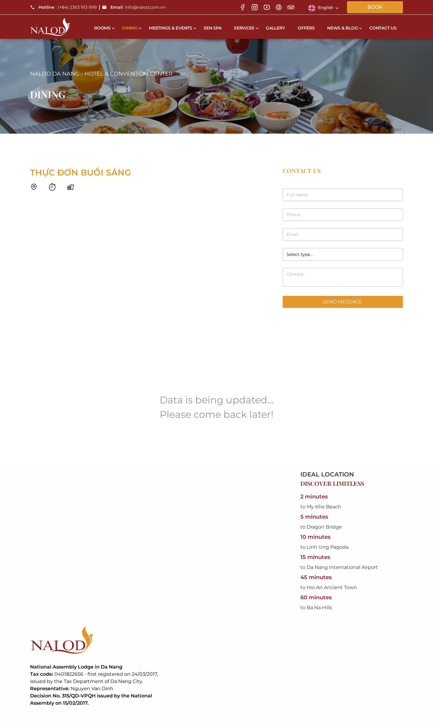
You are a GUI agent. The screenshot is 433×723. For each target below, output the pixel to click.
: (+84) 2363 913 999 (63, 7)
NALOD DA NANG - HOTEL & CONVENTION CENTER (101, 73)
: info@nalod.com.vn (133, 7)
